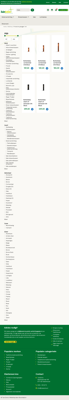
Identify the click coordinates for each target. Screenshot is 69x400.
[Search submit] (32, 10)
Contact (66, 2)
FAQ (60, 2)
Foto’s (47, 2)
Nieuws (54, 2)
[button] (8, 17)
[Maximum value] (15, 39)
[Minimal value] (11, 35)
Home (4, 26)
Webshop (10, 26)
